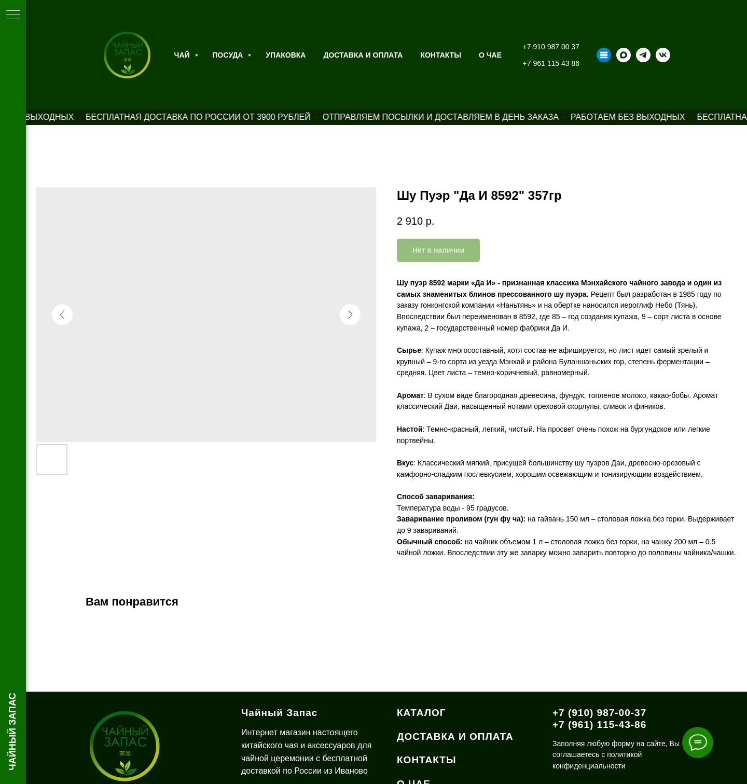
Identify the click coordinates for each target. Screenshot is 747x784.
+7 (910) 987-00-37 (599, 712)
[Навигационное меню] (13, 15)
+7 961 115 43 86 (551, 63)
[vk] (663, 55)
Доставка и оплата (363, 55)
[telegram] (643, 55)
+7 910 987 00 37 (551, 47)
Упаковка (286, 55)
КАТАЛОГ (421, 712)
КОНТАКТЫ (427, 759)
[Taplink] (604, 55)
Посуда (229, 55)
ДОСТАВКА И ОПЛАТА (455, 736)
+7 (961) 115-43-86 (599, 724)
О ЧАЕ (490, 55)
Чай (183, 55)
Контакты (440, 55)
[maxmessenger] (623, 55)
